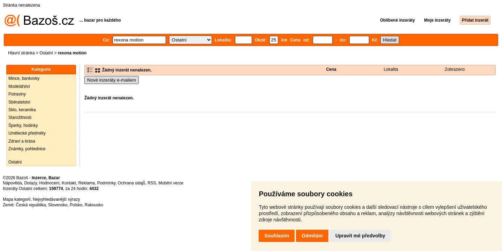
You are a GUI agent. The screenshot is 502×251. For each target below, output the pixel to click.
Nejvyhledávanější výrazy (56, 199)
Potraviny (17, 94)
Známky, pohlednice (27, 148)
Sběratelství (19, 102)
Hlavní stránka (21, 53)
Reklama (86, 183)
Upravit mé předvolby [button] (360, 235)
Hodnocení (49, 183)
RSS (151, 183)
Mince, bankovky (23, 78)
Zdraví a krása (21, 141)
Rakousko (94, 205)
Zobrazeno (455, 69)
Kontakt (69, 183)
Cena (331, 69)
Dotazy (30, 183)
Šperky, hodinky (23, 125)
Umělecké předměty (27, 133)
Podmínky (106, 183)
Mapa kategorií (16, 199)
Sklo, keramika (22, 109)
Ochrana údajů (131, 183)
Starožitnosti (19, 117)
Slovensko (57, 205)
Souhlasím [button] (276, 235)
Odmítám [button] (312, 235)
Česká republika (31, 205)
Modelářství (19, 86)
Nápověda (12, 183)
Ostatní (46, 53)
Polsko (76, 205)
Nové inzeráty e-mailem (111, 80)
